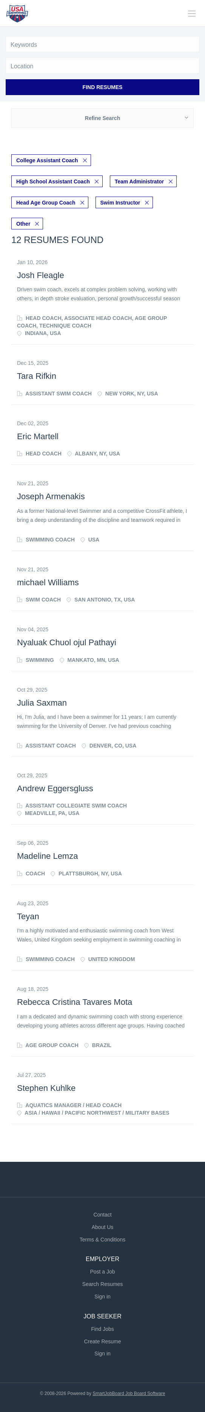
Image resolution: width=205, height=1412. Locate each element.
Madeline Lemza (47, 856)
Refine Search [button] (102, 118)
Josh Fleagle (40, 275)
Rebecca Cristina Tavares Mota (74, 1002)
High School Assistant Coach (53, 181)
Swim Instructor (120, 203)
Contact (102, 1215)
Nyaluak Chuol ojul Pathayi (66, 642)
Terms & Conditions (102, 1240)
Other (23, 224)
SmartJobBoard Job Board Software (128, 1393)
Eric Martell (38, 436)
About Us (103, 1227)
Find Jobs (102, 1329)
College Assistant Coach (47, 160)
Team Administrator (139, 181)
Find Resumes (103, 87)
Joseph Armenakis (51, 496)
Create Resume (102, 1341)
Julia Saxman (42, 703)
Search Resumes (102, 1284)
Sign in (102, 1297)
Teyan (28, 916)
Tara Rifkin (36, 376)
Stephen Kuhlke (46, 1088)
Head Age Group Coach (46, 203)
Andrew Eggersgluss (55, 788)
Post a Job (102, 1272)
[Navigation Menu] (192, 13)
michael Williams (48, 582)
